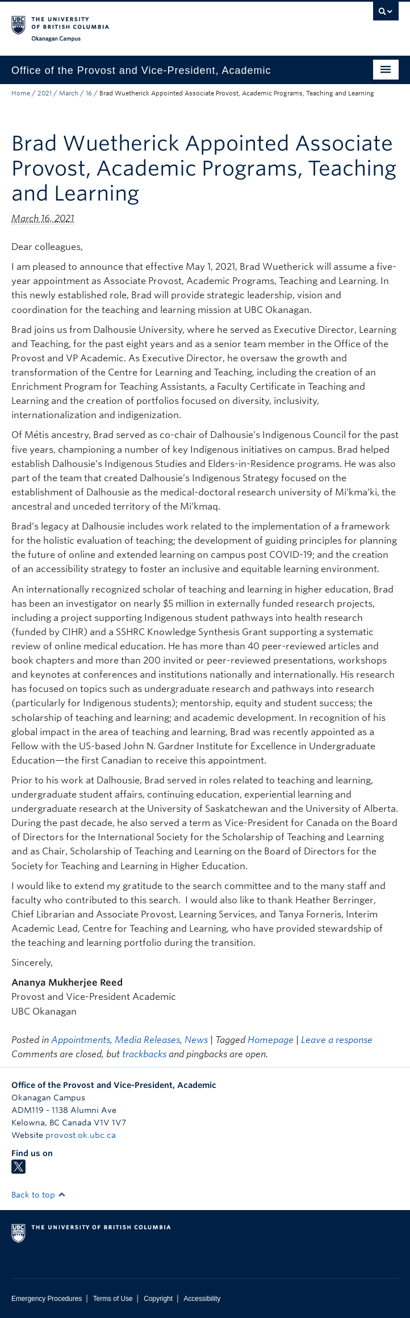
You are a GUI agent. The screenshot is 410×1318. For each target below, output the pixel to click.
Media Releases (147, 1040)
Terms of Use (113, 1299)
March (68, 93)
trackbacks (144, 1054)
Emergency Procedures (46, 1299)
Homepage (271, 1040)
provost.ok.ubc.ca (80, 1135)
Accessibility (201, 1299)
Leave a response (337, 1040)
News (196, 1040)
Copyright (158, 1299)
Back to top (38, 1194)
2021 (44, 93)
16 (89, 93)
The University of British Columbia (146, 23)
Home (20, 93)
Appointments (80, 1040)
